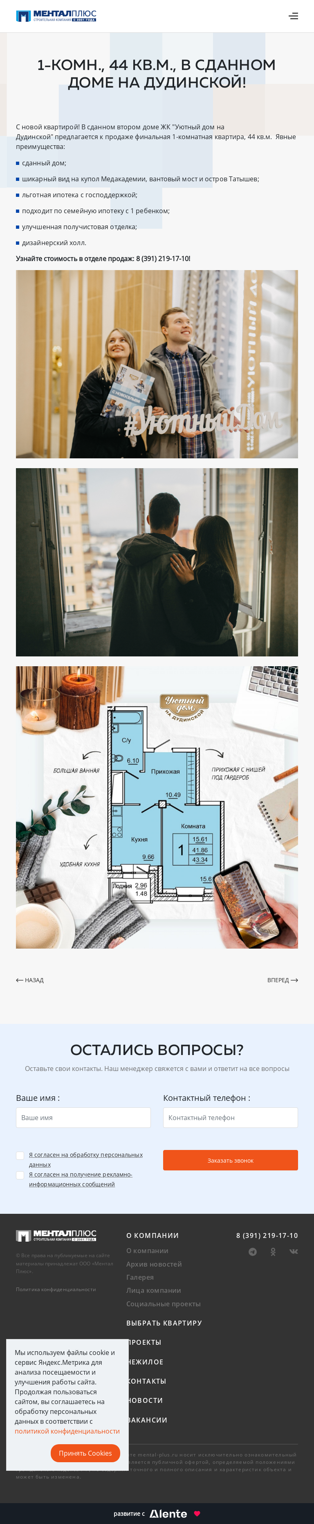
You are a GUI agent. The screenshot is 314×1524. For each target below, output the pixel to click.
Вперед (282, 980)
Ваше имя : (38, 1097)
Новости (145, 1400)
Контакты (146, 1381)
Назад (30, 980)
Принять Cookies (85, 1453)
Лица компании (154, 1290)
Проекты (144, 1342)
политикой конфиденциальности (67, 1431)
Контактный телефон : (206, 1097)
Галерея (140, 1277)
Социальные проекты (163, 1303)
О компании (152, 1235)
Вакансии (147, 1420)
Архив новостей (154, 1264)
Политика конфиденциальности (56, 1289)
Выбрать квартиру (164, 1323)
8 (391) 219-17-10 (267, 1235)
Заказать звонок (230, 1160)
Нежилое (145, 1361)
